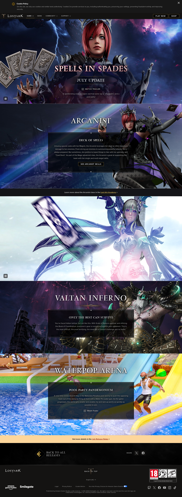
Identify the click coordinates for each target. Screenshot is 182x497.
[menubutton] (91, 480)
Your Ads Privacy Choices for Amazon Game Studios (108, 486)
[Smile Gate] (26, 487)
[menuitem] (30, 16)
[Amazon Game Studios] (10, 487)
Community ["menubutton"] (52, 16)
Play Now (161, 16)
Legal (56, 486)
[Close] (179, 3)
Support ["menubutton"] (66, 16)
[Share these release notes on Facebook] (143, 453)
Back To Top (90, 471)
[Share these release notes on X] (136, 453)
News (39, 16)
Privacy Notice (67, 486)
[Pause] (6, 99)
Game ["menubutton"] (30, 16)
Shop (174, 16)
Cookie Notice (80, 486)
